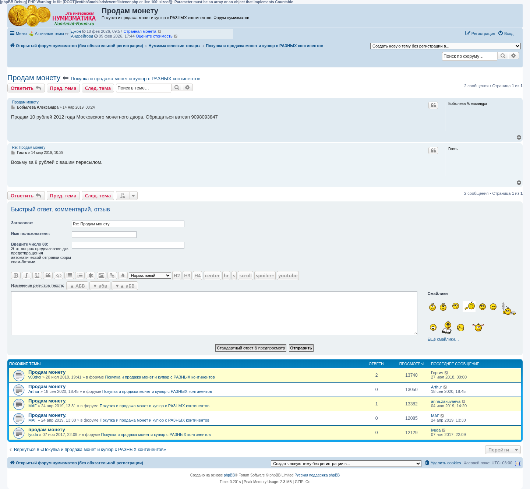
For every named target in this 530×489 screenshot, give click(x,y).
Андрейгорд (82, 36)
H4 (197, 275)
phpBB (229, 475)
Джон (76, 31)
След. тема (98, 88)
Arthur (33, 391)
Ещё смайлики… (443, 339)
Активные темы (49, 33)
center (212, 275)
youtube (287, 275)
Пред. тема (63, 88)
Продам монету (33, 78)
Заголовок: (22, 223)
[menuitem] (505, 33)
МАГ (32, 406)
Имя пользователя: (30, 233)
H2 (177, 275)
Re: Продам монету (28, 147)
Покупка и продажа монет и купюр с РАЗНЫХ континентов (135, 78)
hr (226, 275)
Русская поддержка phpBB (317, 475)
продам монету (46, 429)
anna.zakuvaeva (445, 401)
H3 (187, 275)
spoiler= (265, 275)
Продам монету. (47, 401)
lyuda (33, 434)
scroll (245, 275)
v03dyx (34, 377)
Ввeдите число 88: (29, 244)
